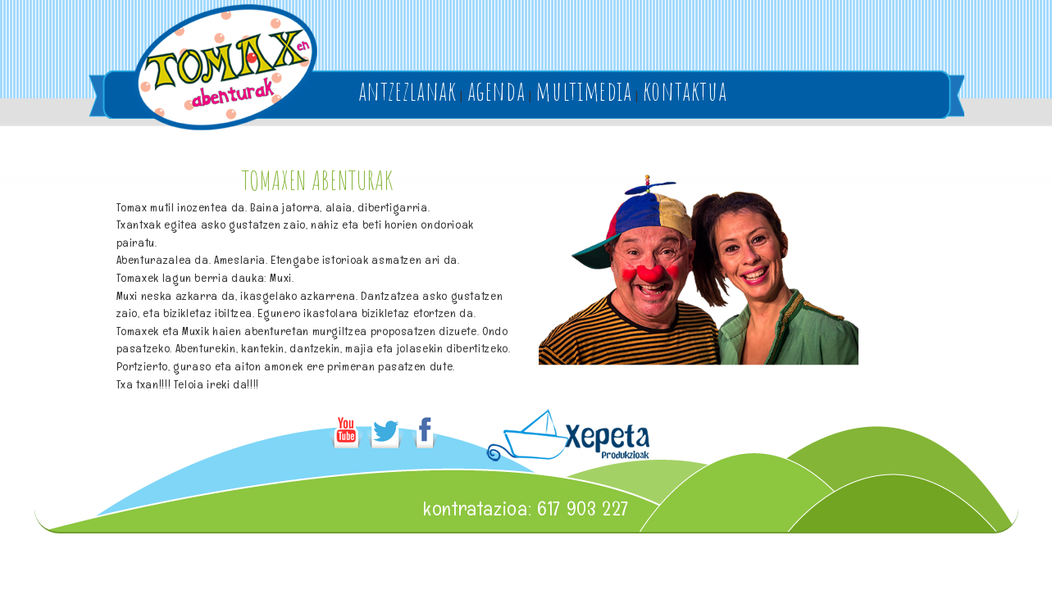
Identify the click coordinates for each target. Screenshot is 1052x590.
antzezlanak (407, 90)
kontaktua (685, 90)
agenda (496, 90)
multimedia (583, 90)
